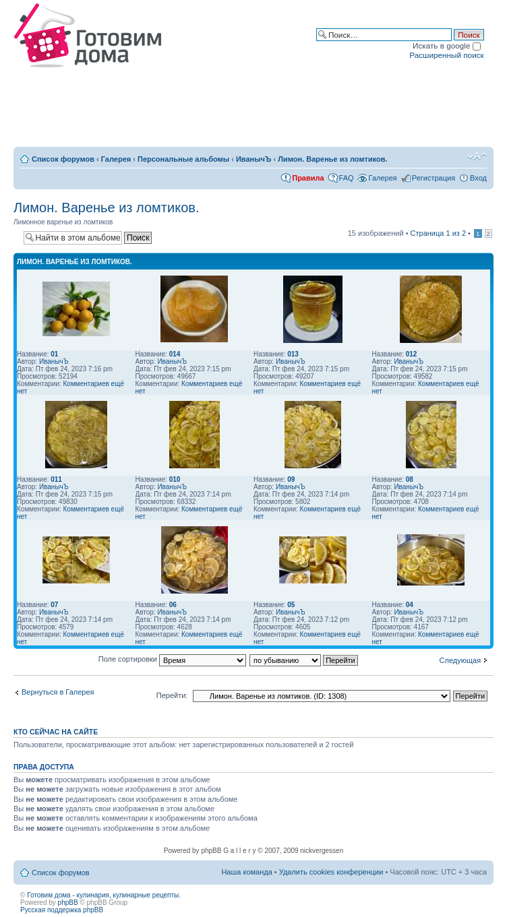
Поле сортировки (172, 659)
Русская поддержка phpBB (61, 910)
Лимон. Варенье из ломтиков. (332, 159)
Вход (478, 178)
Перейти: (172, 695)
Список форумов (63, 159)
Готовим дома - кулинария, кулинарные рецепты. (104, 895)
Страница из (438, 233)
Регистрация (433, 178)
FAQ (346, 178)
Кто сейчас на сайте (55, 732)
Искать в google (447, 45)
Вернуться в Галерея (58, 692)
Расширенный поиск (446, 55)
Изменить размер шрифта (477, 156)
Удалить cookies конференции (331, 872)
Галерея (116, 159)
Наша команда (246, 872)
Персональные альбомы (183, 159)
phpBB (68, 902)
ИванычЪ (254, 159)
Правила (308, 178)
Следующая (460, 660)
